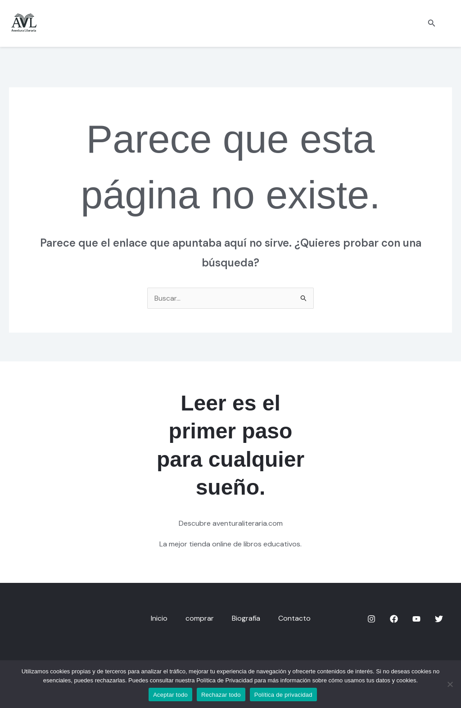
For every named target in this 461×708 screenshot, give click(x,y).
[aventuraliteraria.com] (23, 22)
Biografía (246, 618)
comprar (199, 618)
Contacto (294, 618)
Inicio (159, 618)
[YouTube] (416, 619)
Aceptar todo (170, 694)
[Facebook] (394, 619)
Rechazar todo (221, 694)
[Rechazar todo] (449, 684)
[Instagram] (371, 619)
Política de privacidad (283, 694)
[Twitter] (439, 619)
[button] (432, 24)
